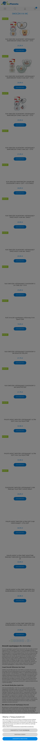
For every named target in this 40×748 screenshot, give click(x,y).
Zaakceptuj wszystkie (20, 738)
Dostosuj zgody (20, 734)
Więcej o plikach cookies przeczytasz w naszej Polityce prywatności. (18, 726)
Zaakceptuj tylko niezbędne (20, 730)
